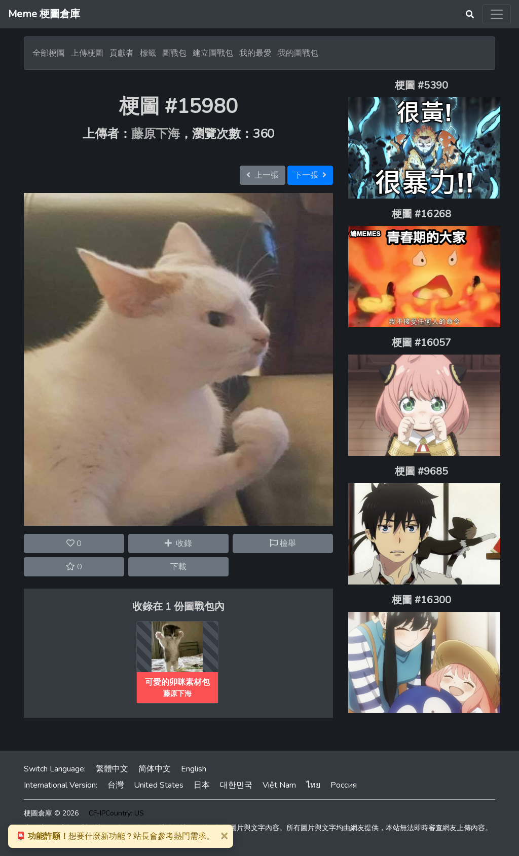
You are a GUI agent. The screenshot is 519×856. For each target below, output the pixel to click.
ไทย (313, 785)
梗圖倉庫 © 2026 (51, 813)
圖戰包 (174, 53)
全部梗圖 (48, 53)
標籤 (148, 53)
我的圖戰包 (298, 53)
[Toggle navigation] (497, 14)
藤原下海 (155, 134)
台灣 (115, 785)
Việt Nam (279, 785)
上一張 (262, 175)
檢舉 (283, 543)
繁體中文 (112, 768)
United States (158, 785)
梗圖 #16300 (421, 600)
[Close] (224, 835)
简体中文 (154, 768)
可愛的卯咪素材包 (177, 682)
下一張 (310, 175)
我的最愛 (255, 53)
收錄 (178, 543)
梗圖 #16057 (421, 342)
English (193, 768)
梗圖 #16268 (421, 214)
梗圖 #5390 (421, 85)
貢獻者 (121, 53)
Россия (343, 785)
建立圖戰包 (213, 53)
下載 (178, 566)
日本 (202, 785)
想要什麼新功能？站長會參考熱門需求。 (115, 836)
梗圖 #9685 (421, 471)
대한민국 (236, 785)
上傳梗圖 (87, 53)
